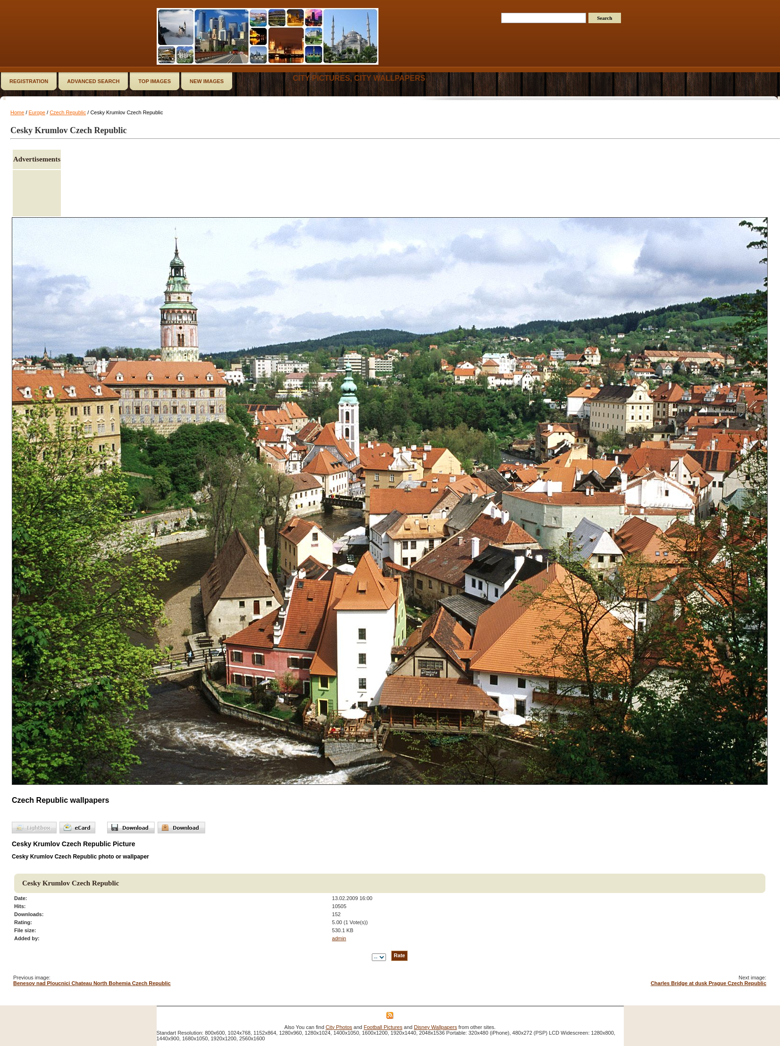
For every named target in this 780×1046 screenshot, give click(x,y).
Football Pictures (383, 1027)
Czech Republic (68, 112)
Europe (37, 112)
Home (17, 112)
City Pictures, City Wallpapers (359, 78)
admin (339, 938)
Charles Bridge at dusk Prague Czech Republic (708, 983)
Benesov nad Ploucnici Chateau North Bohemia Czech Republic (92, 983)
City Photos (339, 1027)
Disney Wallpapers (435, 1027)
